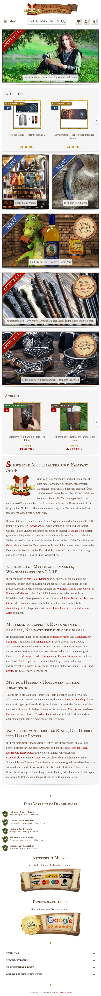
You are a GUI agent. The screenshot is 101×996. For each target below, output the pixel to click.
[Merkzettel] (78, 21)
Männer (23, 593)
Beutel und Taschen (82, 598)
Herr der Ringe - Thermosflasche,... (26, 134)
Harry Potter (27, 752)
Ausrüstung (12, 608)
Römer (72, 588)
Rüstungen (81, 636)
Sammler (11, 641)
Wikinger (62, 588)
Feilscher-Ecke (76, 530)
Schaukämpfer (43, 641)
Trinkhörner (74, 709)
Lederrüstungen (43, 656)
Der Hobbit (12, 752)
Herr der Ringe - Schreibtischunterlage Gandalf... (74, 136)
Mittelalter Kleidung (38, 578)
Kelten (86, 588)
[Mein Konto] (86, 21)
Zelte (9, 612)
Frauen (10, 593)
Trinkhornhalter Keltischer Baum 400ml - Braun (74, 438)
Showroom (35, 525)
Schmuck (25, 603)
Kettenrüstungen (24, 656)
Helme (84, 665)
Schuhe (65, 598)
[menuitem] (10, 21)
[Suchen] (63, 21)
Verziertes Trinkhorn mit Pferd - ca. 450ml (27, 438)
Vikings (36, 757)
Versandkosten (66, 992)
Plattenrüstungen (67, 656)
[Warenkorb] (94, 21)
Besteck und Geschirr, (58, 608)
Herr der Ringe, (79, 747)
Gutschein (11, 545)
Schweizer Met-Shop (74, 699)
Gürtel (9, 603)
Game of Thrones (16, 757)
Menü (10, 21)
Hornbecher (12, 714)
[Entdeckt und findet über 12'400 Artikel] (46, 21)
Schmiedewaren (80, 608)
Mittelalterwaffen (59, 636)
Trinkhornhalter (43, 714)
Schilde (10, 670)
